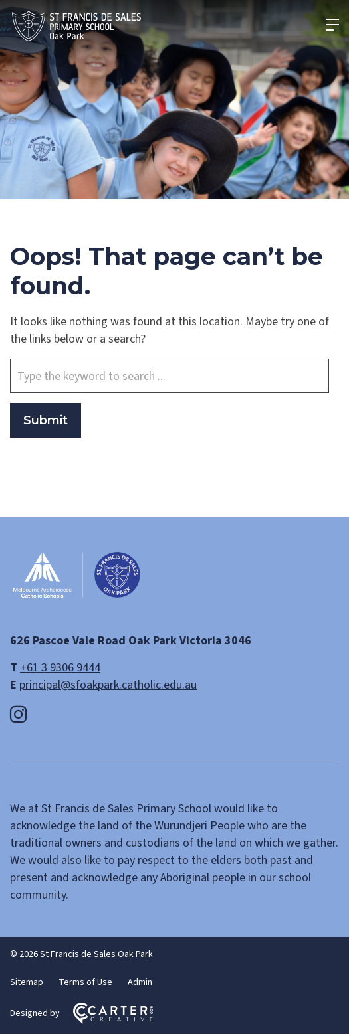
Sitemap (26, 982)
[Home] (76, 596)
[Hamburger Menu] (332, 25)
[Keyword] (169, 376)
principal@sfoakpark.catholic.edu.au (108, 685)
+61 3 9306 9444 (60, 667)
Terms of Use (85, 982)
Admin (140, 982)
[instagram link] (18, 715)
